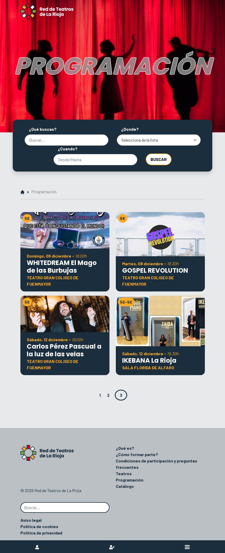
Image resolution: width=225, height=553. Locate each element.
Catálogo (125, 486)
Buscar (159, 159)
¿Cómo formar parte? (137, 454)
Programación (129, 479)
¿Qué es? (125, 448)
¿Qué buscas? (42, 129)
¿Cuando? (67, 148)
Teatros (124, 473)
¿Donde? (130, 129)
